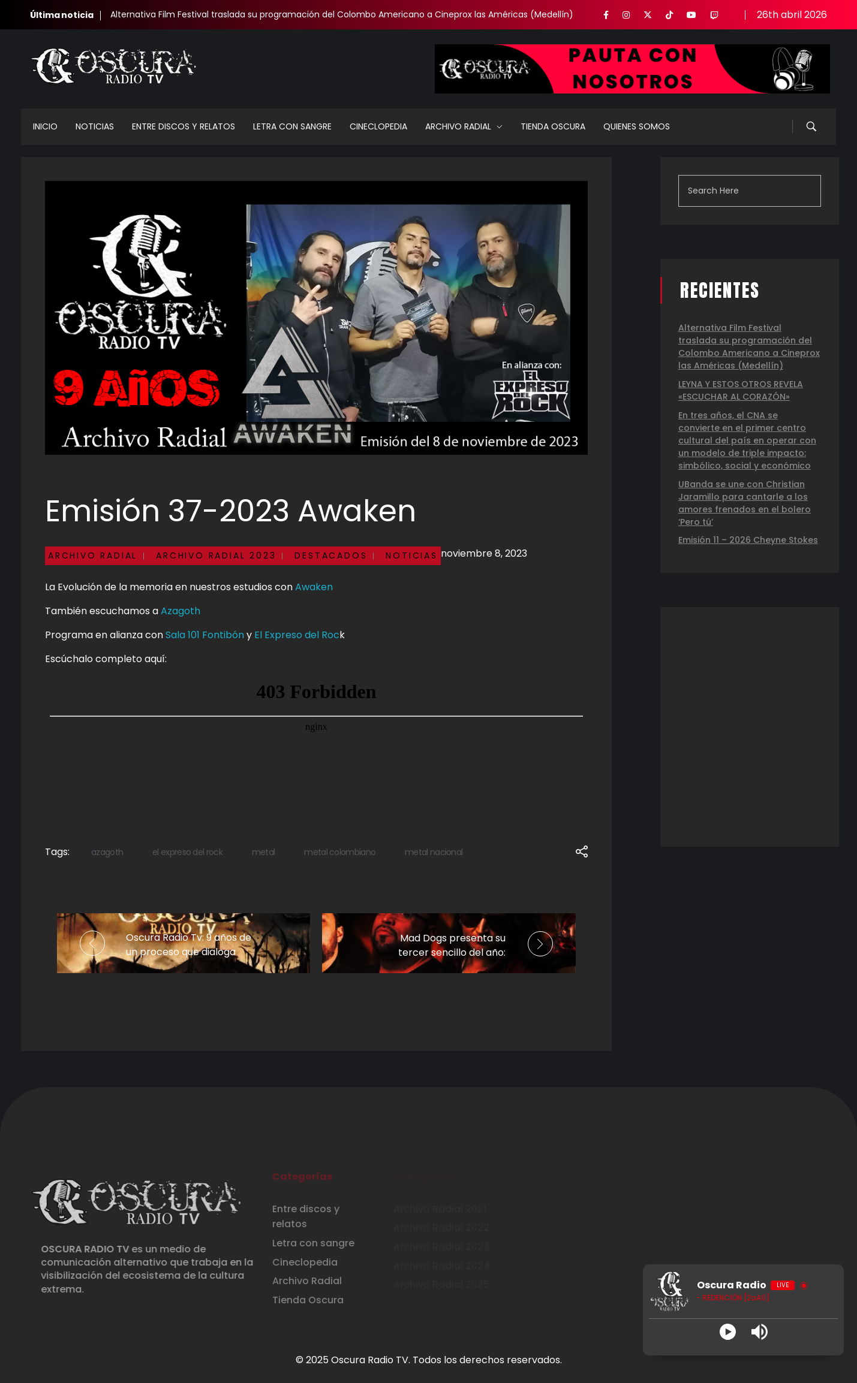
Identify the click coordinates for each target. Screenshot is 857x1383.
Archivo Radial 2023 (216, 555)
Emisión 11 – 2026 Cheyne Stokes (748, 540)
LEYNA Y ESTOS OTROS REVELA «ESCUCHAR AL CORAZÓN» (740, 390)
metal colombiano (339, 852)
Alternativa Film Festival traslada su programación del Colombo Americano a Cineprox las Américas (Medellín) (341, 14)
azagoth (107, 852)
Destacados (330, 555)
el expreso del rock (187, 852)
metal (263, 852)
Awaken (314, 587)
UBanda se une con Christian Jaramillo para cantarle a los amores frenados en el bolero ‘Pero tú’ (744, 503)
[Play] (728, 1332)
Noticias (411, 555)
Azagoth (180, 611)
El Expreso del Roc (296, 635)
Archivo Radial (92, 555)
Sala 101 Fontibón (205, 635)
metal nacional (433, 852)
